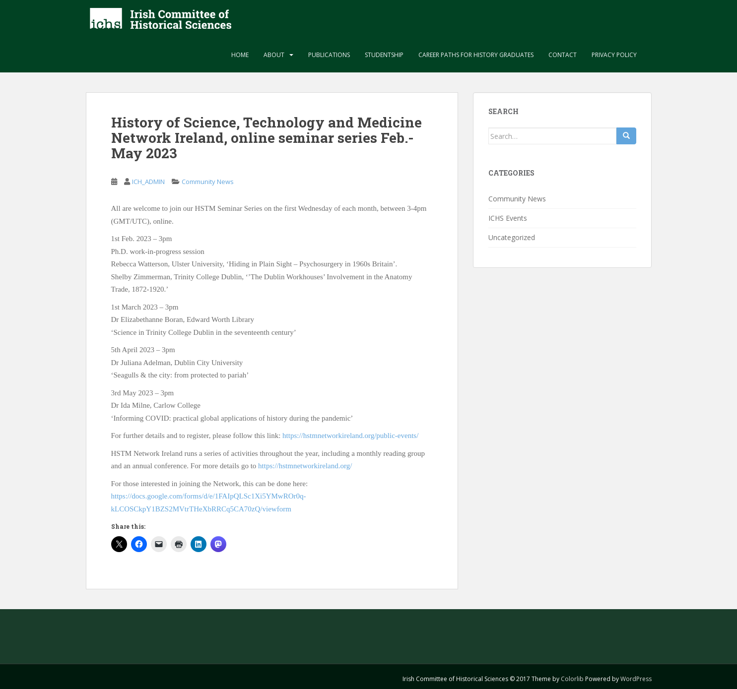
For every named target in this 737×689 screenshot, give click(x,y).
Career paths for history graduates (476, 55)
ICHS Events (507, 218)
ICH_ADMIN (148, 181)
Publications (329, 55)
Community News (208, 181)
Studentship (384, 55)
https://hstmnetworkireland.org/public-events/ (350, 435)
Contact (562, 55)
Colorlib (572, 679)
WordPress (636, 679)
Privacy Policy (614, 55)
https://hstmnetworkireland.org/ (305, 466)
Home (240, 55)
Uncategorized (511, 237)
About (274, 55)
